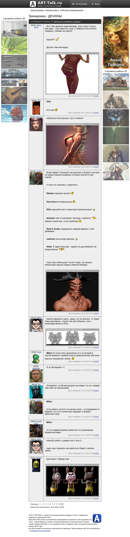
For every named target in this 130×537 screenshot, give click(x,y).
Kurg (39, 352)
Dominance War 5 (52, 10)
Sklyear (39, 117)
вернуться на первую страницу (67, 21)
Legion (39, 171)
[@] (97, 96)
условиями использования (40, 531)
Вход (95, 4)
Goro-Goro (37, 26)
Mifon (39, 318)
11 (62, 504)
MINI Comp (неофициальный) (72, 10)
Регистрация (79, 4)
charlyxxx (36, 368)
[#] (95, 96)
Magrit (39, 458)
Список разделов (37, 10)
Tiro (39, 100)
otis (39, 384)
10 (59, 504)
